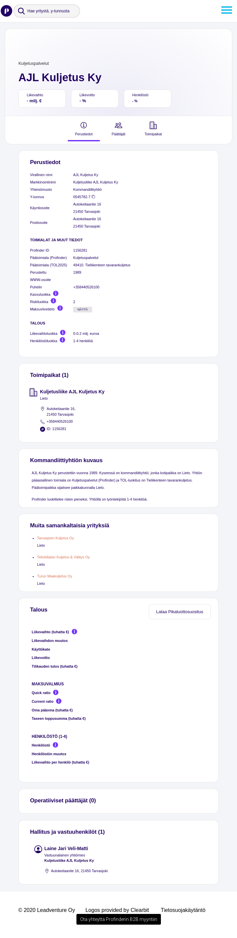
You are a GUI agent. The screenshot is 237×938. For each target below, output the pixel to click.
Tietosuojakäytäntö (183, 910)
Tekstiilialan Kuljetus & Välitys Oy (63, 557)
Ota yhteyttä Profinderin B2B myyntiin (118, 919)
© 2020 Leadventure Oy (46, 910)
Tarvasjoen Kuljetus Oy (55, 538)
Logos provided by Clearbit (117, 910)
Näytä (82, 309)
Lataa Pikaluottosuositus (179, 611)
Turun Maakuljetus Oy (54, 576)
